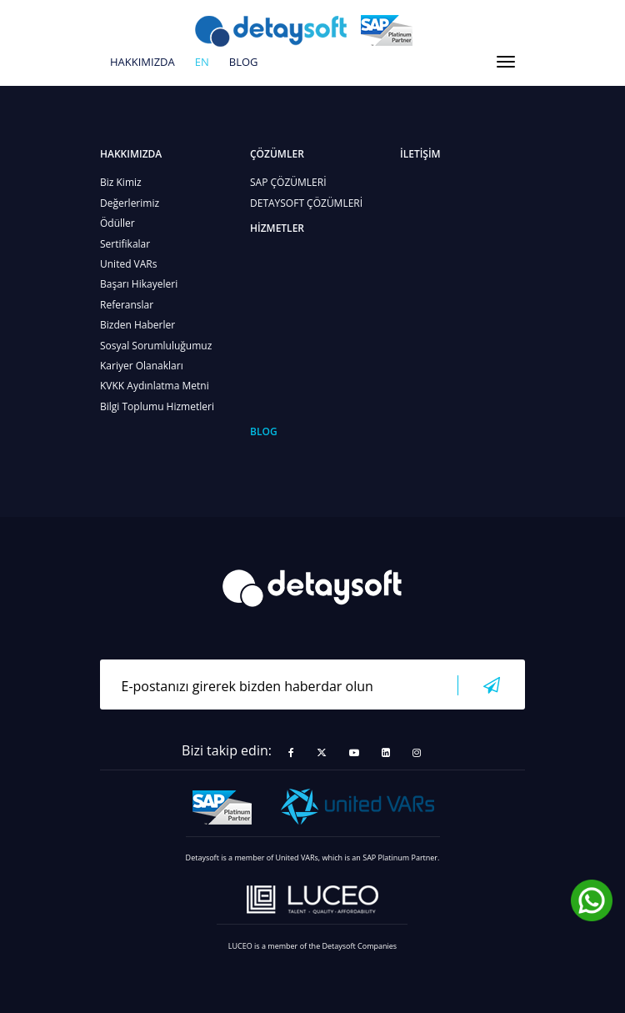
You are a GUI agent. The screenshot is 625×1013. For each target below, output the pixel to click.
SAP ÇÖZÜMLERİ (288, 182)
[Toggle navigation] (506, 62)
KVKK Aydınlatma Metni (154, 386)
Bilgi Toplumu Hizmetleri (157, 406)
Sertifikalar (125, 244)
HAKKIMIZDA (142, 62)
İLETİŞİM (420, 154)
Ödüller (117, 223)
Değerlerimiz (129, 203)
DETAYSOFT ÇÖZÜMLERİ (306, 203)
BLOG (243, 62)
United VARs (128, 264)
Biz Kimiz (121, 182)
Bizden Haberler (137, 325)
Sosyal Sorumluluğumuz (156, 346)
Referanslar (126, 305)
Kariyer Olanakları (141, 366)
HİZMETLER (277, 228)
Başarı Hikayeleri (139, 284)
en (202, 62)
